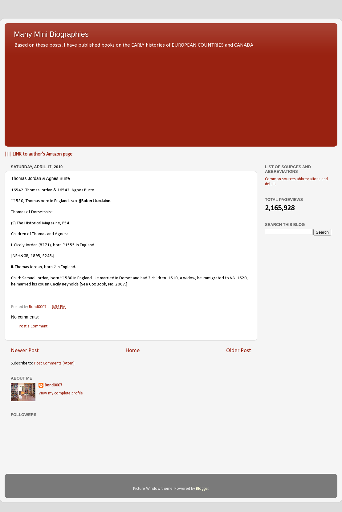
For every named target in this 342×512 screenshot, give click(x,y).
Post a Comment (33, 326)
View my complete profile (61, 393)
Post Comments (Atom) (54, 363)
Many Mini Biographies (51, 34)
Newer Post (25, 351)
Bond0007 (53, 385)
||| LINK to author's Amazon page (38, 154)
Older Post (238, 351)
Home (132, 351)
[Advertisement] (171, 95)
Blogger (202, 489)
